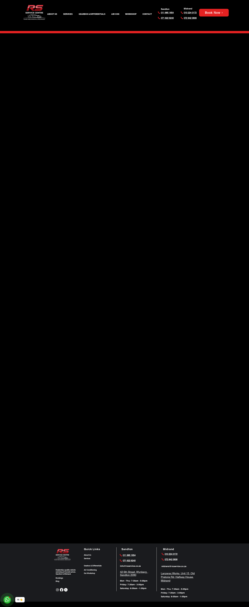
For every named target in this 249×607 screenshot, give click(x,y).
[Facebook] (61, 590)
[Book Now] (214, 12)
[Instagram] (57, 590)
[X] (66, 590)
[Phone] (159, 12)
